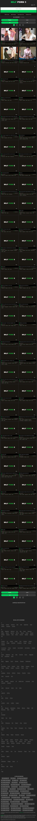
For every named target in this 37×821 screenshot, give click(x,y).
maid (2, 708)
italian (20, 688)
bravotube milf (5, 778)
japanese (5, 137)
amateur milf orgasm (5, 780)
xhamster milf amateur (16, 810)
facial (9, 666)
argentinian (26, 624)
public (6, 476)
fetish (9, 119)
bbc (20, 550)
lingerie (17, 703)
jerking (27, 269)
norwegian (3, 714)
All (9, 22)
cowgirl (29, 643)
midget (28, 708)
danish (2, 654)
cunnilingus (21, 420)
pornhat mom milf (5, 797)
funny (27, 668)
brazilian (2, 634)
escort (12, 661)
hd (27, 81)
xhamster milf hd (25, 797)
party (20, 345)
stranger (6, 364)
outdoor (3, 120)
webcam (3, 766)
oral (12, 723)
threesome (12, 156)
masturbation (9, 513)
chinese (27, 306)
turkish (33, 751)
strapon (23, 743)
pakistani (3, 728)
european (3, 62)
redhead (30, 363)
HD (27, 22)
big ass (27, 137)
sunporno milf (29, 799)
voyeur (8, 476)
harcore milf (14, 786)
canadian (3, 641)
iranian (12, 688)
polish (16, 728)
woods (11, 766)
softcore (20, 741)
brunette (21, 344)
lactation (3, 703)
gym (12, 676)
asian (3, 137)
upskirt (8, 756)
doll (2, 656)
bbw (24, 137)
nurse (10, 718)
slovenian (3, 741)
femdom (13, 666)
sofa (16, 741)
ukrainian (21, 82)
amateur (3, 119)
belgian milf (15, 780)
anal (20, 175)
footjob (12, 668)
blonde (3, 100)
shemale (16, 739)
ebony (2, 661)
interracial (25, 62)
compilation (19, 643)
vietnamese (3, 761)
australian (8, 626)
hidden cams (21, 681)
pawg (12, 728)
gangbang (6, 81)
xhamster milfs (4, 793)
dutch (12, 656)
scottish (6, 739)
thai (15, 751)
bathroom (12, 631)
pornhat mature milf (15, 784)
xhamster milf (23, 780)
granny (10, 175)
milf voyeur (21, 795)
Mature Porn (28, 14)
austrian (13, 626)
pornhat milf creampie (13, 791)
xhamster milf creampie (28, 810)
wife (14, 81)
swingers (33, 363)
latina (10, 475)
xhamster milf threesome (19, 799)
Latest (27, 20)
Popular (9, 20)
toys (29, 751)
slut (11, 81)
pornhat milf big (4, 801)
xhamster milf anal (16, 797)
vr (17, 761)
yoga (10, 569)
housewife (9, 363)
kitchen (6, 698)
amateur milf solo (5, 810)
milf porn (13, 778)
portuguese (21, 728)
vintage (12, 325)
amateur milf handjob (15, 801)
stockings (18, 743)
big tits (21, 81)
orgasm (23, 439)
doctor (26, 654)
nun (6, 718)
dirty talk (21, 654)
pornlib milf (14, 782)
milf (10, 62)
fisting (2, 668)
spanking (3, 743)
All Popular (13, 14)
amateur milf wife (13, 795)
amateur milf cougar (26, 793)
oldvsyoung (32, 250)
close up (24, 438)
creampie (21, 62)
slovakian (31, 739)
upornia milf (4, 791)
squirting (12, 743)
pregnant (30, 728)
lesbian (12, 703)
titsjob (25, 751)
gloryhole (24, 673)
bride (12, 634)
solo (7, 194)
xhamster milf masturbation (17, 803)
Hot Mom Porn (21, 14)
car (7, 641)
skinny (3, 364)
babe (20, 119)
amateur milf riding (5, 786)
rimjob (12, 734)
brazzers (8, 634)
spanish (29, 741)
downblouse (7, 656)
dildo (6, 513)
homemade (7, 62)
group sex (3, 156)
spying (13, 588)
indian (2, 688)
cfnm (8, 250)
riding (8, 734)
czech (9, 649)
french (22, 668)
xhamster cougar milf (29, 803)
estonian (16, 661)
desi (12, 654)
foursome (17, 668)
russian (16, 62)
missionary (3, 709)
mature (6, 100)
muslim (12, 709)
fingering (27, 666)
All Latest (7, 14)
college (8, 643)
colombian (13, 643)
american (13, 624)
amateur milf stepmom (22, 778)
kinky (2, 698)
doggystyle (6, 306)
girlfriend (13, 673)
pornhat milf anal (5, 784)
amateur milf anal (5, 808)
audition (2, 626)
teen (11, 751)
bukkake (26, 634)
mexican (23, 708)
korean (11, 698)
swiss (13, 746)
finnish (32, 666)
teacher (21, 251)
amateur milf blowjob (26, 784)
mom (13, 62)
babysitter (7, 631)
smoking (11, 741)
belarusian (30, 631)
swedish (2, 746)
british (6, 250)
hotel (33, 681)
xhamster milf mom (31, 795)
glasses (18, 673)
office (2, 723)
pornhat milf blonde (5, 782)
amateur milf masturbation (28, 808)
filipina (22, 666)
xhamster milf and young (6, 799)
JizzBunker (16, 61)
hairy (30, 306)
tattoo (21, 195)
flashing (6, 475)
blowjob (26, 419)
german (24, 156)
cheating (21, 156)
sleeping (26, 739)
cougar (6, 175)
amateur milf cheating (14, 793)
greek (2, 676)
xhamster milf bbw (5, 803)
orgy (21, 723)
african (2, 624)
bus (2, 636)
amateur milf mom (25, 791)
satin (2, 739)
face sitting (10, 381)
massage (6, 708)
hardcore (26, 175)
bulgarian (31, 634)
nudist (3, 476)
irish (16, 688)
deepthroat (8, 654)
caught (16, 641)
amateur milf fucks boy (24, 786)
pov (20, 45)
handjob (23, 119)
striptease (10, 194)
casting (11, 641)
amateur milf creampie (16, 808)
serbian (11, 739)
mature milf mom (23, 782)
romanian (17, 734)
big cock (30, 137)
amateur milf (4, 795)
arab (21, 624)
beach (24, 631)
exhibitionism (28, 661)
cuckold (3, 81)
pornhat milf (24, 801)
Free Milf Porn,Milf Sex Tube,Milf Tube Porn (18, 2)
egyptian (7, 661)
